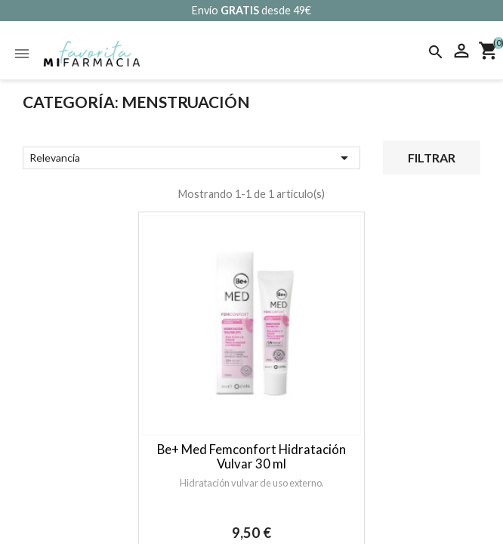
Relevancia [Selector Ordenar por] (191, 158)
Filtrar (431, 157)
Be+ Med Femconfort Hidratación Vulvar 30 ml (251, 456)
